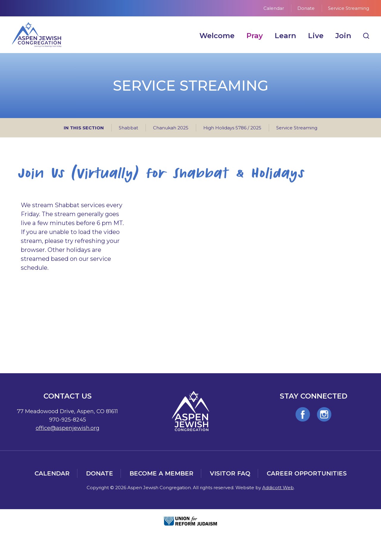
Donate (306, 8)
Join (343, 35)
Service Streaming (348, 8)
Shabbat (128, 128)
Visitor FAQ (230, 473)
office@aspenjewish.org (67, 428)
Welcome (217, 35)
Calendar (273, 8)
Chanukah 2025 (170, 128)
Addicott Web (278, 487)
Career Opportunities (307, 473)
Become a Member (161, 473)
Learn (285, 35)
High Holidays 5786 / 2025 (232, 128)
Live (316, 35)
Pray (254, 35)
